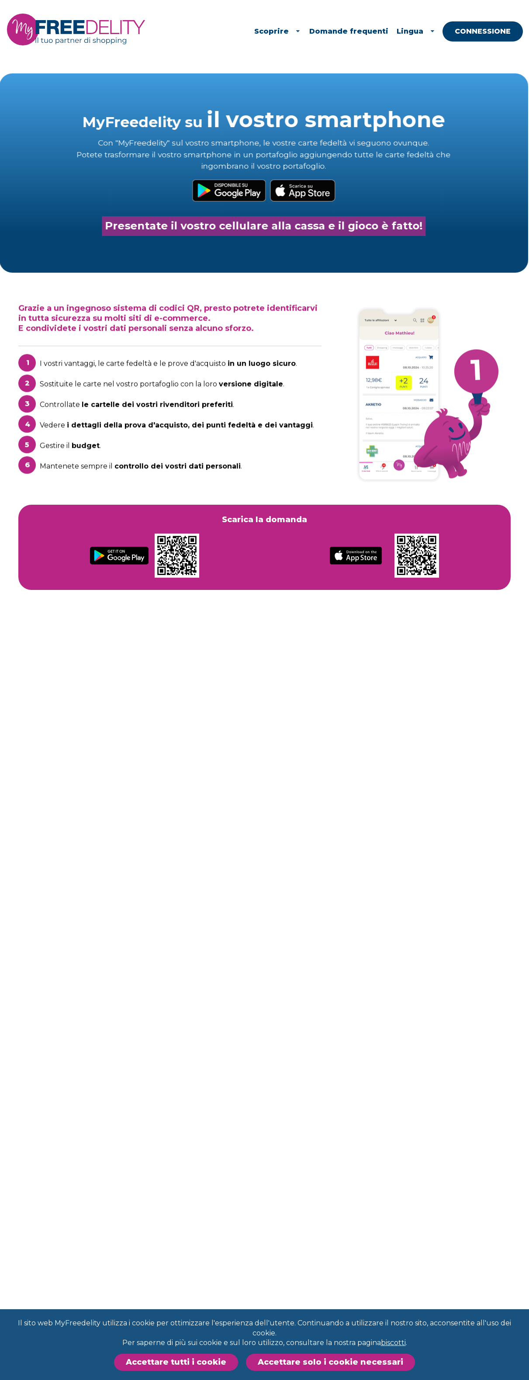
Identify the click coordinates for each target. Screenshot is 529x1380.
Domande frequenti (363, 31)
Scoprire (292, 31)
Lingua (430, 31)
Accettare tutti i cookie (176, 1362)
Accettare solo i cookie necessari (330, 1362)
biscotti (393, 1342)
